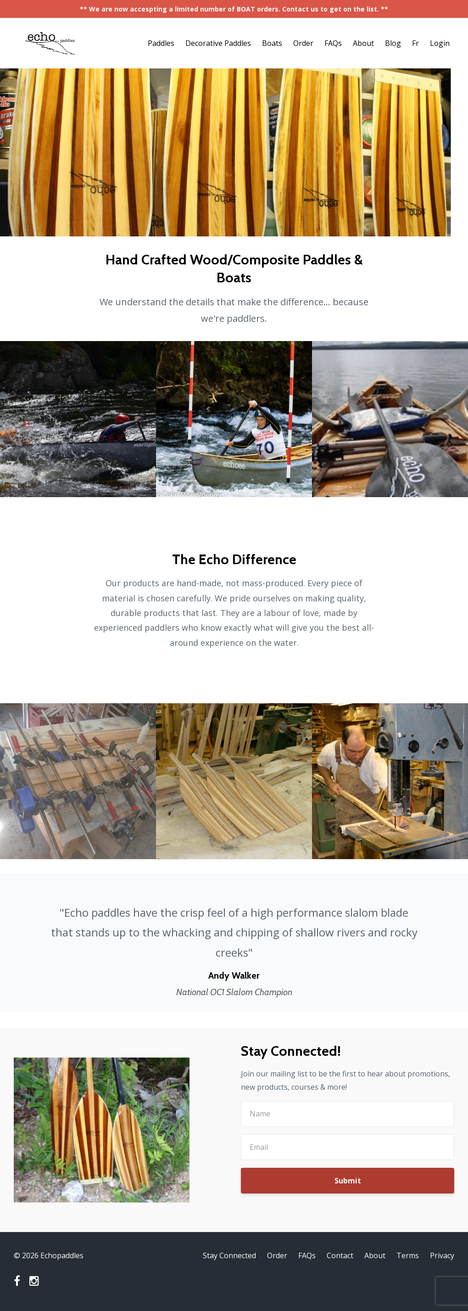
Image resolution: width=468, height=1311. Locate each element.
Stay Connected (229, 1255)
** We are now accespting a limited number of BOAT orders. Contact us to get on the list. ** (234, 9)
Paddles (161, 43)
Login (440, 43)
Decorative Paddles (218, 43)
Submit (347, 1181)
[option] (234, 942)
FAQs (333, 43)
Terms (407, 1255)
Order (303, 43)
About (363, 43)
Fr (415, 43)
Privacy (442, 1255)
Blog (393, 43)
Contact (340, 1255)
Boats (272, 43)
